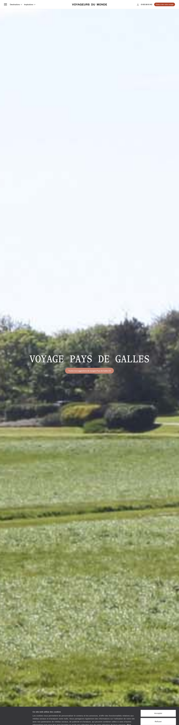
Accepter (158, 695)
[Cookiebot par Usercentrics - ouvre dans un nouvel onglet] (16, 720)
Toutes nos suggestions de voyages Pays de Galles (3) (89, 370)
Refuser (158, 704)
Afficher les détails (137, 720)
